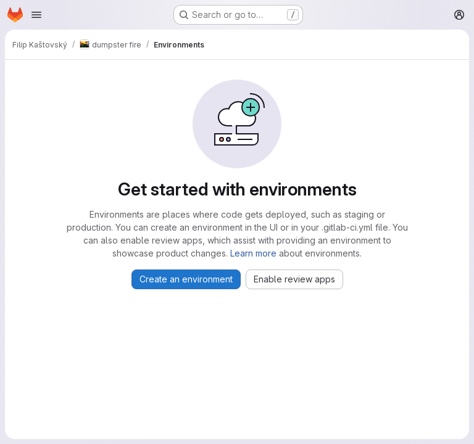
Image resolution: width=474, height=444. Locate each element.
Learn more (253, 253)
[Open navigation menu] (36, 15)
